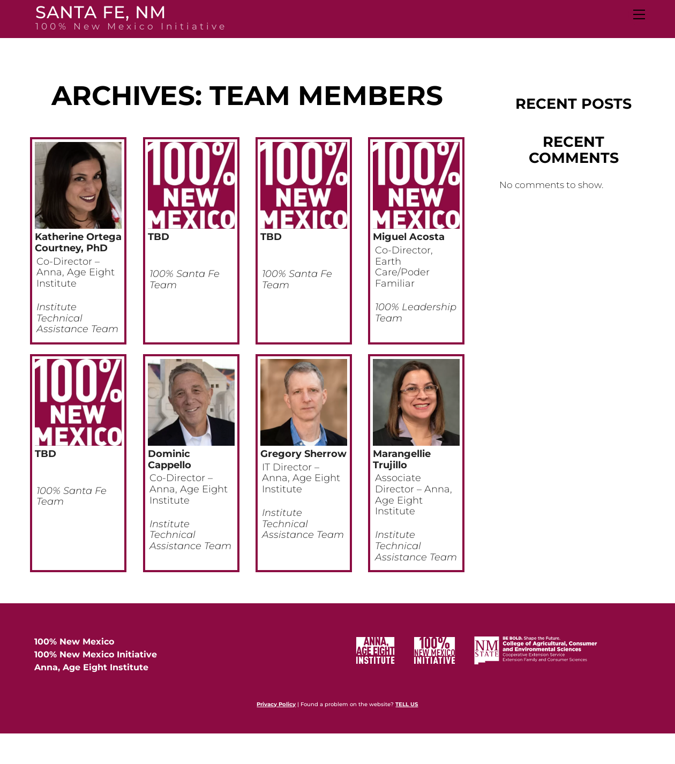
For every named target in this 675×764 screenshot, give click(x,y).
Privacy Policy (276, 704)
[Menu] (638, 14)
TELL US (406, 704)
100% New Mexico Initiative (95, 654)
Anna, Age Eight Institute (91, 667)
